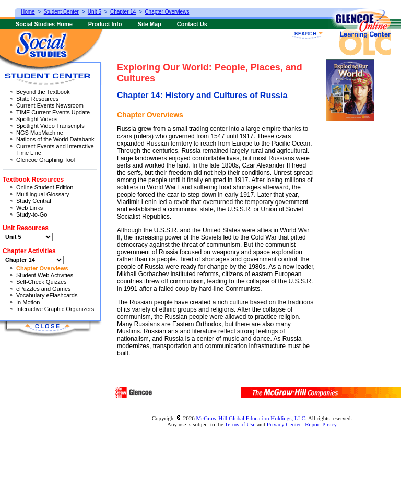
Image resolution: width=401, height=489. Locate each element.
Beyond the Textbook (43, 92)
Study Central (33, 201)
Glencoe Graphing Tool (45, 160)
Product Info (105, 24)
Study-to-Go (31, 214)
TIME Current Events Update (53, 112)
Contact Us (192, 24)
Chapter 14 (123, 12)
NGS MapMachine (39, 132)
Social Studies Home (44, 24)
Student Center (61, 12)
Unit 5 (94, 12)
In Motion (28, 302)
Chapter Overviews (42, 268)
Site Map (149, 24)
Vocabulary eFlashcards (46, 295)
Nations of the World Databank (55, 139)
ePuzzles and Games (43, 288)
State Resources (37, 99)
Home (28, 12)
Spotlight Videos (36, 119)
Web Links (29, 208)
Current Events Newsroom (50, 105)
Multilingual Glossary (42, 194)
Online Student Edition (44, 187)
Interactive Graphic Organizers (55, 309)
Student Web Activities (44, 275)
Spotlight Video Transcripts (50, 126)
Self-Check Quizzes (41, 282)
